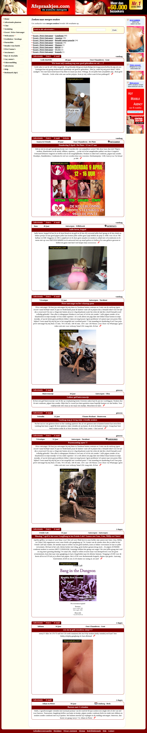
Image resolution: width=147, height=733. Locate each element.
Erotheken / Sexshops (12, 39)
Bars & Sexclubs (10, 56)
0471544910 (115, 142)
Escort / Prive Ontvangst (13, 32)
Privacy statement (70, 731)
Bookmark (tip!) (10, 72)
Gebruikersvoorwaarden (42, 731)
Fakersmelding (9, 62)
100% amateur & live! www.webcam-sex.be (135, 85)
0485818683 (113, 439)
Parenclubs (8, 42)
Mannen (58, 45)
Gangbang (59, 36)
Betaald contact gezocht (64, 40)
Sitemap (82, 731)
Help (5, 69)
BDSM (58, 47)
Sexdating (7, 29)
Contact (111, 731)
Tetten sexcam (134, 65)
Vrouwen (58, 43)
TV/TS (58, 50)
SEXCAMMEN (133, 20)
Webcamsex (9, 36)
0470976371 (111, 226)
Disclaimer (58, 731)
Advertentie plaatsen (12, 22)
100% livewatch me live (135, 23)
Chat (5, 25)
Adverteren (8, 66)
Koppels (58, 52)
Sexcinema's (8, 52)
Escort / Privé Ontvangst (43, 36)
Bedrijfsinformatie (94, 731)
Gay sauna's (8, 59)
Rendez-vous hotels (11, 46)
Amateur (58, 38)
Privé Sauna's (9, 49)
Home (6, 19)
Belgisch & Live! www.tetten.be (135, 67)
